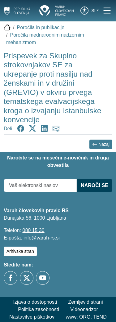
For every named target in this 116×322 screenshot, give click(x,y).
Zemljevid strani (85, 302)
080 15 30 (33, 230)
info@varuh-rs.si (42, 237)
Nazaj (101, 144)
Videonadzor (84, 309)
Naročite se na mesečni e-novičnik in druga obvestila (58, 161)
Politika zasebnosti (38, 309)
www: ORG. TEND (86, 317)
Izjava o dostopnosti (35, 302)
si (93, 10)
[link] (84, 11)
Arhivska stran (20, 251)
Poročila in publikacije (40, 27)
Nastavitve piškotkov (31, 317)
